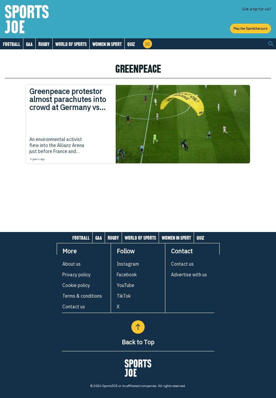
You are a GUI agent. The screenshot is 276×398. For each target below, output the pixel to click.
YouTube (125, 285)
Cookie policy (76, 285)
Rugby (44, 44)
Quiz (131, 44)
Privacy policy (76, 274)
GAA (29, 44)
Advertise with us (189, 274)
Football (11, 44)
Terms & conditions (82, 296)
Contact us (73, 306)
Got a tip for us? (256, 8)
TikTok (124, 296)
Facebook (127, 274)
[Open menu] (147, 43)
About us (71, 264)
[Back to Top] (138, 327)
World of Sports (71, 44)
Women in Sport (107, 44)
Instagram (128, 264)
